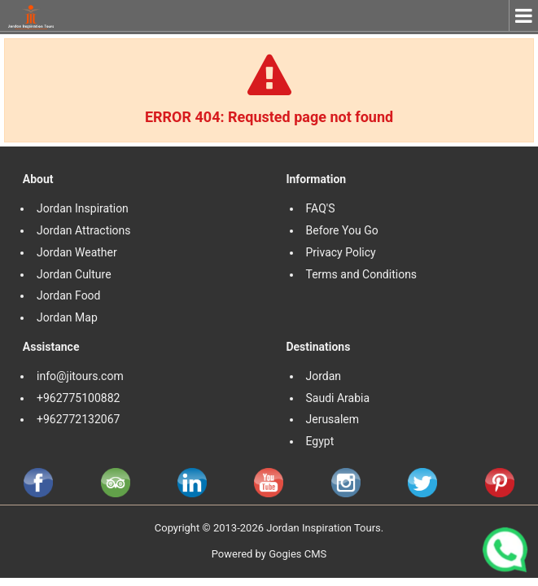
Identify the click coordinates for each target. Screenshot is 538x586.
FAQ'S (320, 208)
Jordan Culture (74, 274)
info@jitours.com (80, 376)
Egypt (321, 441)
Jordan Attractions (84, 230)
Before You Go (342, 230)
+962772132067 (78, 419)
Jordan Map (67, 317)
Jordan (324, 376)
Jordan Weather (77, 252)
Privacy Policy (341, 252)
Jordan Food (69, 295)
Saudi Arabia (338, 398)
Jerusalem (334, 419)
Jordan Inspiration (83, 208)
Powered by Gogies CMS (269, 554)
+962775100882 (78, 398)
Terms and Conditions (363, 274)
